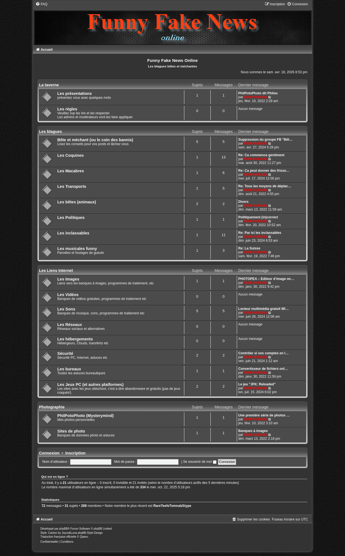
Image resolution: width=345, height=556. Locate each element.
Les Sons (66, 309)
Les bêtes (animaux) (76, 202)
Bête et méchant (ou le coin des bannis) (95, 140)
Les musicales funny (77, 248)
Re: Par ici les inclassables (259, 233)
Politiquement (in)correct (258, 217)
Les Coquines (70, 155)
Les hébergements (75, 339)
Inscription (75, 453)
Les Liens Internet (56, 270)
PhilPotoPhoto (255, 97)
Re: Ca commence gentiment (261, 155)
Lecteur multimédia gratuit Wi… (263, 309)
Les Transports (71, 186)
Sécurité (65, 353)
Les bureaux (69, 369)
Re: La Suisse (249, 248)
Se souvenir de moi (199, 462)
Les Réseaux (69, 324)
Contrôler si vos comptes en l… (263, 353)
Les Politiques (70, 217)
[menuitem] (41, 4)
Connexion (49, 453)
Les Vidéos (67, 294)
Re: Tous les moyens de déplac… (264, 186)
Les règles (67, 109)
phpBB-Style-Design (90, 532)
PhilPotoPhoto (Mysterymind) (85, 415)
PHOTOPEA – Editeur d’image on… (266, 279)
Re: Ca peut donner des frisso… (263, 171)
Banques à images (253, 431)
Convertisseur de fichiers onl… (263, 369)
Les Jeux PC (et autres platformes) (90, 384)
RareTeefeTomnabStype (172, 506)
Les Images (68, 279)
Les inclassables (73, 233)
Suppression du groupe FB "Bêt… (265, 139)
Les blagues (50, 131)
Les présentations (74, 93)
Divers (243, 202)
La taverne (49, 85)
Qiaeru (84, 536)
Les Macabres (70, 171)
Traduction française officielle (58, 536)
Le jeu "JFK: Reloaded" (257, 384)
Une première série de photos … (264, 415)
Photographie (51, 407)
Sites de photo (71, 431)
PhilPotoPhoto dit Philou (258, 93)
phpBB (63, 528)
